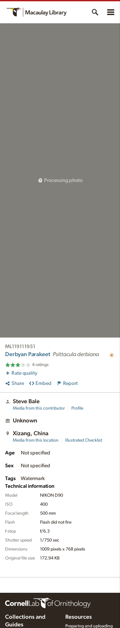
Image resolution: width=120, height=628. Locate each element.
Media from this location (36, 440)
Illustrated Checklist (83, 440)
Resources (78, 617)
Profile (77, 408)
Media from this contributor (39, 408)
